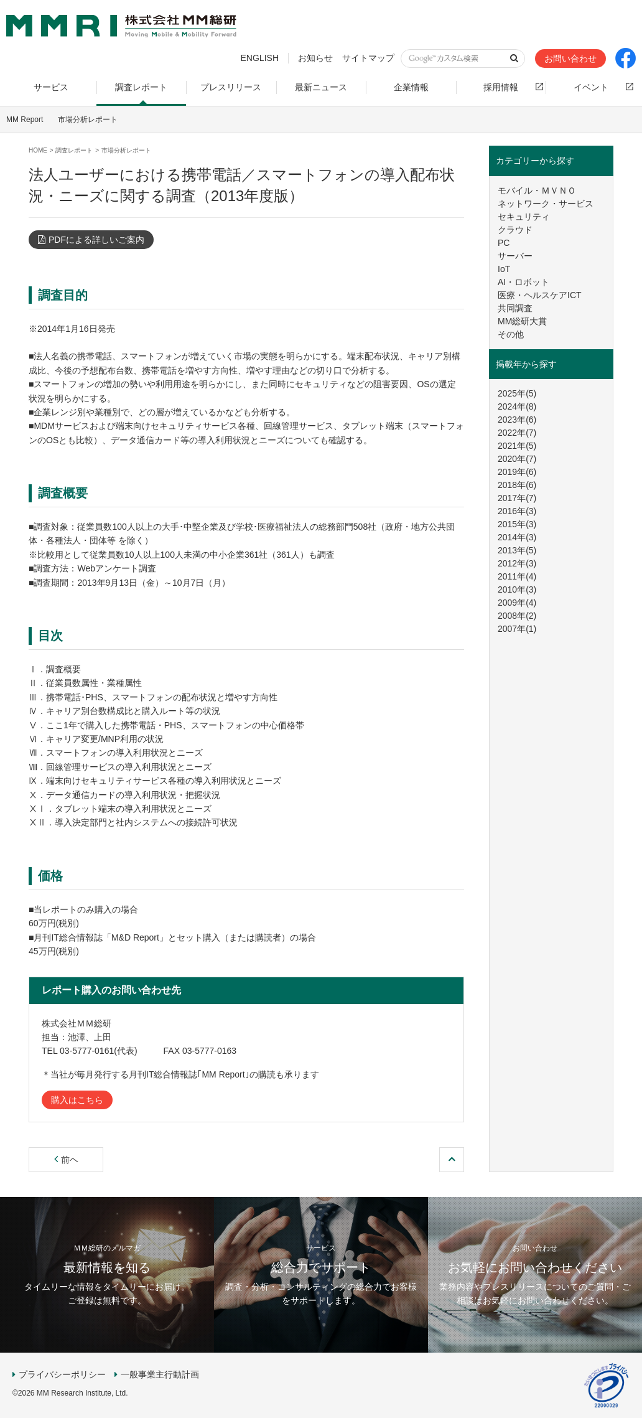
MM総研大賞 (522, 321)
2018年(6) (517, 485)
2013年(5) (517, 550)
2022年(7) (517, 433)
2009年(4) (517, 603)
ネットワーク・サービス (545, 204)
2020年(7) (517, 459)
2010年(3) (517, 589)
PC (503, 243)
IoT (504, 269)
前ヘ (66, 1160)
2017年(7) (517, 498)
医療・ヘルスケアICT (540, 295)
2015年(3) (517, 524)
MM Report (24, 119)
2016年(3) (517, 511)
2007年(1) (517, 629)
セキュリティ (524, 217)
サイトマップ (368, 58)
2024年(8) (517, 406)
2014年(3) (517, 537)
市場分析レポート (88, 119)
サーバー (515, 256)
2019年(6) (517, 472)
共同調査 (515, 308)
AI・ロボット (523, 282)
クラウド (515, 230)
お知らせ (315, 58)
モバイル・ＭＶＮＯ (537, 190)
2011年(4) (517, 576)
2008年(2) (517, 616)
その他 (511, 334)
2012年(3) (517, 563)
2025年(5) (517, 393)
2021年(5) (517, 446)
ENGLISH (260, 58)
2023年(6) (517, 420)
